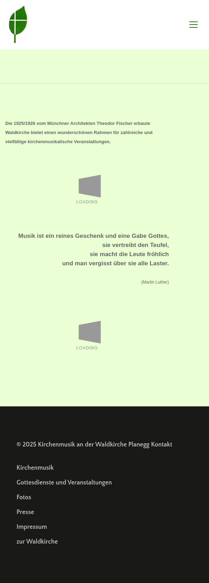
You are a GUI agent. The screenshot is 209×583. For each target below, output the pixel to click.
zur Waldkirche (37, 541)
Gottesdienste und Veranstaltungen (64, 482)
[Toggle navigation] (193, 25)
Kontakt (161, 444)
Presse (25, 512)
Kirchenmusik (35, 467)
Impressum (32, 527)
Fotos (24, 497)
